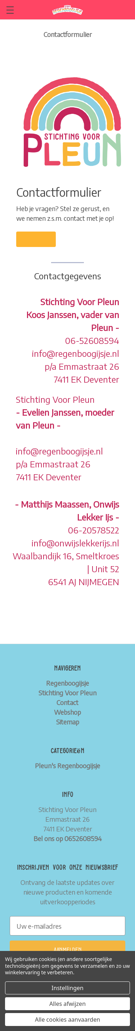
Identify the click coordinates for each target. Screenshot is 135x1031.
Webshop (67, 712)
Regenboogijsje (67, 683)
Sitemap (67, 722)
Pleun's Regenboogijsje (67, 765)
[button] (36, 239)
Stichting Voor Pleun (67, 693)
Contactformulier (68, 34)
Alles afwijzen (67, 1004)
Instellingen (67, 988)
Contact (67, 702)
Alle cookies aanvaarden (67, 1019)
